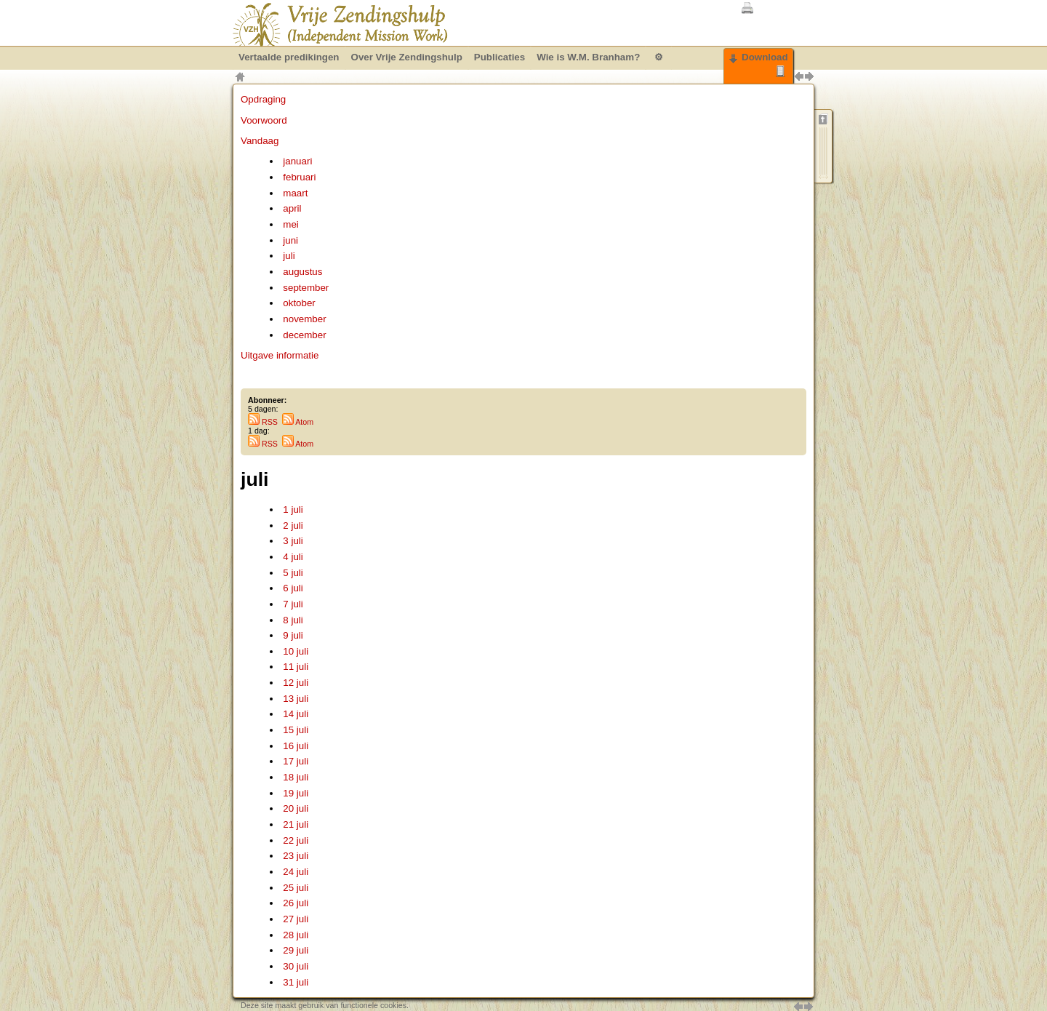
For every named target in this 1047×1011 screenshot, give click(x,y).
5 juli (292, 572)
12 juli (295, 682)
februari (299, 177)
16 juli (295, 745)
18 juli (295, 777)
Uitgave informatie (279, 355)
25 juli (295, 887)
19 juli (295, 793)
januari (297, 161)
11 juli (295, 666)
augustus (302, 271)
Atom (297, 421)
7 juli (292, 604)
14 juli (295, 713)
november (304, 318)
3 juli (292, 540)
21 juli (295, 824)
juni (290, 240)
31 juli (295, 982)
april (292, 208)
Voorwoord (264, 120)
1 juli (292, 509)
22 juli (295, 840)
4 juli (292, 556)
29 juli (295, 950)
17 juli (295, 761)
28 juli (295, 935)
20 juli (295, 808)
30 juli (295, 966)
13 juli (295, 698)
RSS (263, 421)
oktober (299, 302)
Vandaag (259, 140)
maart (295, 193)
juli (288, 255)
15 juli (295, 729)
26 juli (295, 903)
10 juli (295, 651)
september (306, 287)
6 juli (292, 588)
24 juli (295, 871)
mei (290, 224)
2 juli (292, 525)
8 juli (292, 620)
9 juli (292, 635)
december (304, 334)
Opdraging (263, 99)
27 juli (295, 919)
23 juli (295, 855)
